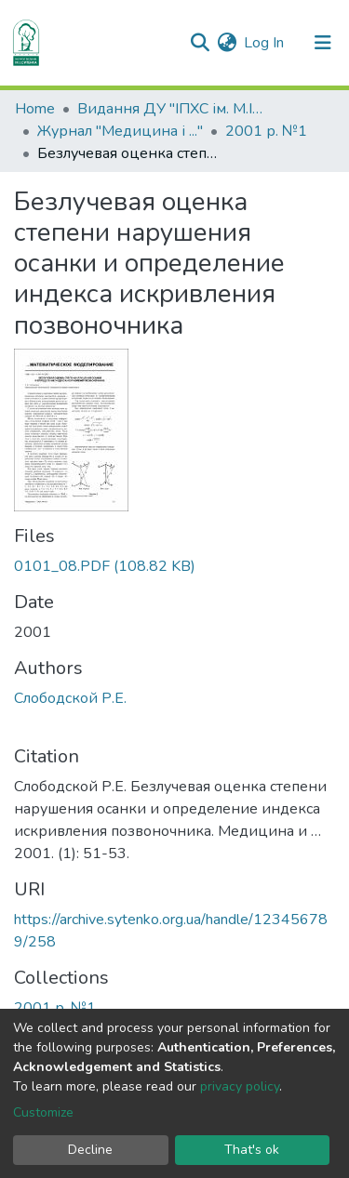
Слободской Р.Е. (70, 698)
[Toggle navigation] (323, 42)
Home (35, 109)
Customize (43, 1112)
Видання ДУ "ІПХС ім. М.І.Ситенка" (170, 109)
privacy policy (239, 1086)
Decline (90, 1149)
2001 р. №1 (266, 131)
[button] (226, 43)
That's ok (251, 1149)
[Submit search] (199, 43)
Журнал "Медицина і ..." (120, 131)
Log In (265, 43)
